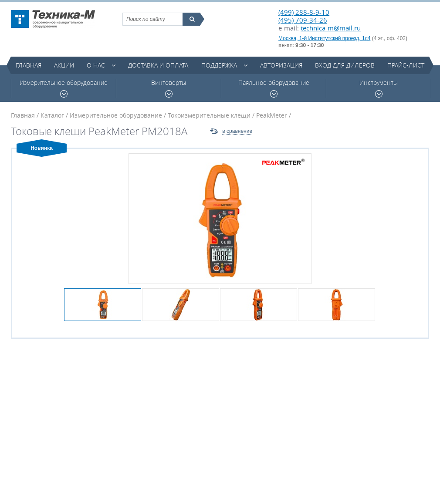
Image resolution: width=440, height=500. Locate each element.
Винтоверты (168, 88)
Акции (64, 65)
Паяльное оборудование (273, 88)
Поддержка (219, 65)
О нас (96, 65)
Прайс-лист (405, 65)
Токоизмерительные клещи (209, 115)
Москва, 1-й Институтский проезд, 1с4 (324, 38)
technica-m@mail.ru (331, 28)
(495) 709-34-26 (302, 20)
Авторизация (281, 65)
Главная (28, 65)
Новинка (42, 148)
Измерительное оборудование (64, 88)
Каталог (52, 115)
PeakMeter (271, 115)
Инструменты (378, 88)
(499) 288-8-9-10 (303, 12)
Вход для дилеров (345, 65)
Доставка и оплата (158, 65)
